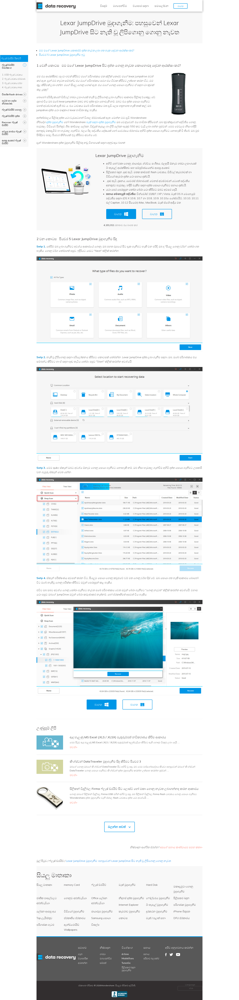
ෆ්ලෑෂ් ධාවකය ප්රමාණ (14, 78)
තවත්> (73, 747)
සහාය (146, 954)
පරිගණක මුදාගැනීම (184, 904)
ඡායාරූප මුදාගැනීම (102, 911)
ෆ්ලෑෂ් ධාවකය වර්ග (13, 83)
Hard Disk (152, 884)
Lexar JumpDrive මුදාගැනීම (119, 155)
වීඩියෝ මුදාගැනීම (74, 911)
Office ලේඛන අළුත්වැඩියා (99, 900)
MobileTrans (128, 958)
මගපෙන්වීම (120, 5)
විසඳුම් (103, 5)
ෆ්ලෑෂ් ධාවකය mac (13, 87)
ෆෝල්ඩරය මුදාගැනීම (158, 898)
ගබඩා (103, 954)
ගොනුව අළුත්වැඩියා (75, 898)
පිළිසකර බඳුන (181, 898)
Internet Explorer (128, 904)
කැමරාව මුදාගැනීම (129, 911)
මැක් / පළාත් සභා (155, 918)
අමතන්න (82, 962)
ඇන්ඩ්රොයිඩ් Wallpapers (71, 927)
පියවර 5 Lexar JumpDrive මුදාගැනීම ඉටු (62, 54)
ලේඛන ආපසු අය (46, 911)
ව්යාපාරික (83, 958)
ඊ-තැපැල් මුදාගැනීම (157, 904)
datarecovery (58, 957)
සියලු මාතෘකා (44, 884)
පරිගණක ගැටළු (45, 924)
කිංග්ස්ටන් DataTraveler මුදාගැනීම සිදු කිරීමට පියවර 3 (105, 761)
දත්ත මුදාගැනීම (54, 122)
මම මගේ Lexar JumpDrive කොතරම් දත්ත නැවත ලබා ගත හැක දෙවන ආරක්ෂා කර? (86, 50)
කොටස (123, 918)
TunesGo (126, 962)
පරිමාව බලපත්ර (151, 958)
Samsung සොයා (101, 918)
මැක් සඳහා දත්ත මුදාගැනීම (101, 122)
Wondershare (57, 6)
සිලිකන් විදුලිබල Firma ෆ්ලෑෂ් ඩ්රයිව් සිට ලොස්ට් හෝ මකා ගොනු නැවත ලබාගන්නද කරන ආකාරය (134, 789)
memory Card (72, 884)
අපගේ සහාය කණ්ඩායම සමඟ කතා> (181, 847)
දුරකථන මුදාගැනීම (156, 911)
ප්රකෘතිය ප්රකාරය (74, 918)
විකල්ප (95, 924)
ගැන (80, 954)
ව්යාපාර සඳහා (141, 5)
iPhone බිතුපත (181, 911)
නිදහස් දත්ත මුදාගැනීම (131, 898)
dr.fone (125, 954)
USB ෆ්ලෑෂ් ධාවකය (13, 74)
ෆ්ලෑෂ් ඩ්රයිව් (56, 860)
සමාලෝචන (161, 5)
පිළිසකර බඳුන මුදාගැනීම (129, 969)
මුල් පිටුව (42, 860)
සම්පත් (103, 962)
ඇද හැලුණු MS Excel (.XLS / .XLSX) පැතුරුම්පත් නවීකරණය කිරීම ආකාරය (118, 737)
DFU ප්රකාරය (181, 918)
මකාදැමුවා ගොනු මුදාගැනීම (183, 889)
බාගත (181, 6)
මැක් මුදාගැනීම (127, 884)
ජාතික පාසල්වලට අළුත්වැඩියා (47, 900)
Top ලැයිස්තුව (44, 918)
